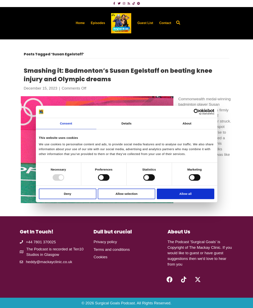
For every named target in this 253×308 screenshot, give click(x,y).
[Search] (177, 22)
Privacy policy (105, 242)
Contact (165, 23)
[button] (169, 279)
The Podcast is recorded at (49, 249)
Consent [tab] (66, 123)
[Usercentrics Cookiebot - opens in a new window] (196, 112)
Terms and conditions (112, 249)
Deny (67, 193)
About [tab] (187, 123)
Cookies (100, 257)
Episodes (98, 23)
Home (80, 23)
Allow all (185, 193)
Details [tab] (127, 123)
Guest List (145, 23)
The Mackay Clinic (204, 247)
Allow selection (126, 193)
